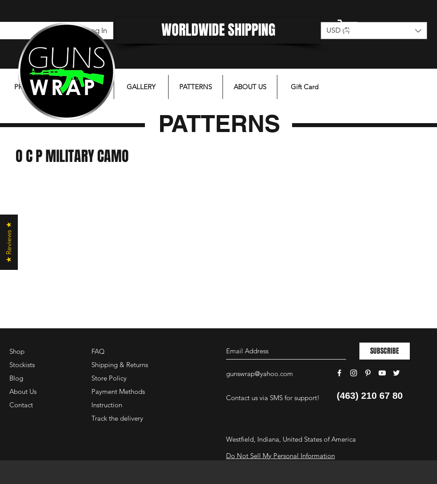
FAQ (98, 351)
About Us (23, 391)
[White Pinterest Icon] (367, 372)
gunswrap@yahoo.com (259, 373)
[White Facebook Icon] (339, 372)
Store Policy (109, 378)
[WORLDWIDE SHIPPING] (218, 30)
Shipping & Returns (119, 364)
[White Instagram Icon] (353, 372)
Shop (17, 351)
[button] (372, 28)
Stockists (22, 364)
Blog (16, 378)
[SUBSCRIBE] (384, 351)
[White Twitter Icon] (396, 372)
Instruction (106, 405)
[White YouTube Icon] (382, 372)
